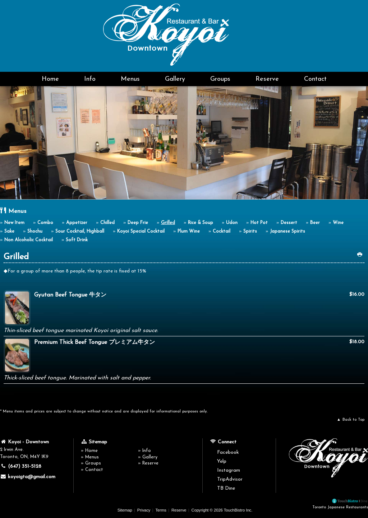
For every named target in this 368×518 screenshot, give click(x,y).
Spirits (250, 231)
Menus (130, 79)
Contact (315, 79)
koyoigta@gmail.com (27, 477)
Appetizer (76, 223)
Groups (220, 79)
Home (50, 79)
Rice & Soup (200, 223)
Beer (315, 223)
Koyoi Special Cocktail (141, 231)
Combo (45, 223)
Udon (232, 223)
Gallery (175, 79)
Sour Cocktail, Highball (79, 231)
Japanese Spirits (287, 231)
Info (90, 79)
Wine (338, 223)
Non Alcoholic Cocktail (28, 240)
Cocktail (221, 231)
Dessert (289, 223)
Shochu (34, 231)
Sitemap (125, 510)
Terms (160, 510)
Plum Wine (189, 231)
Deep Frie (138, 223)
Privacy (144, 510)
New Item (14, 223)
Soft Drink (77, 240)
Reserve (267, 79)
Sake (9, 231)
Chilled (107, 223)
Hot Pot (259, 223)
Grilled (168, 223)
